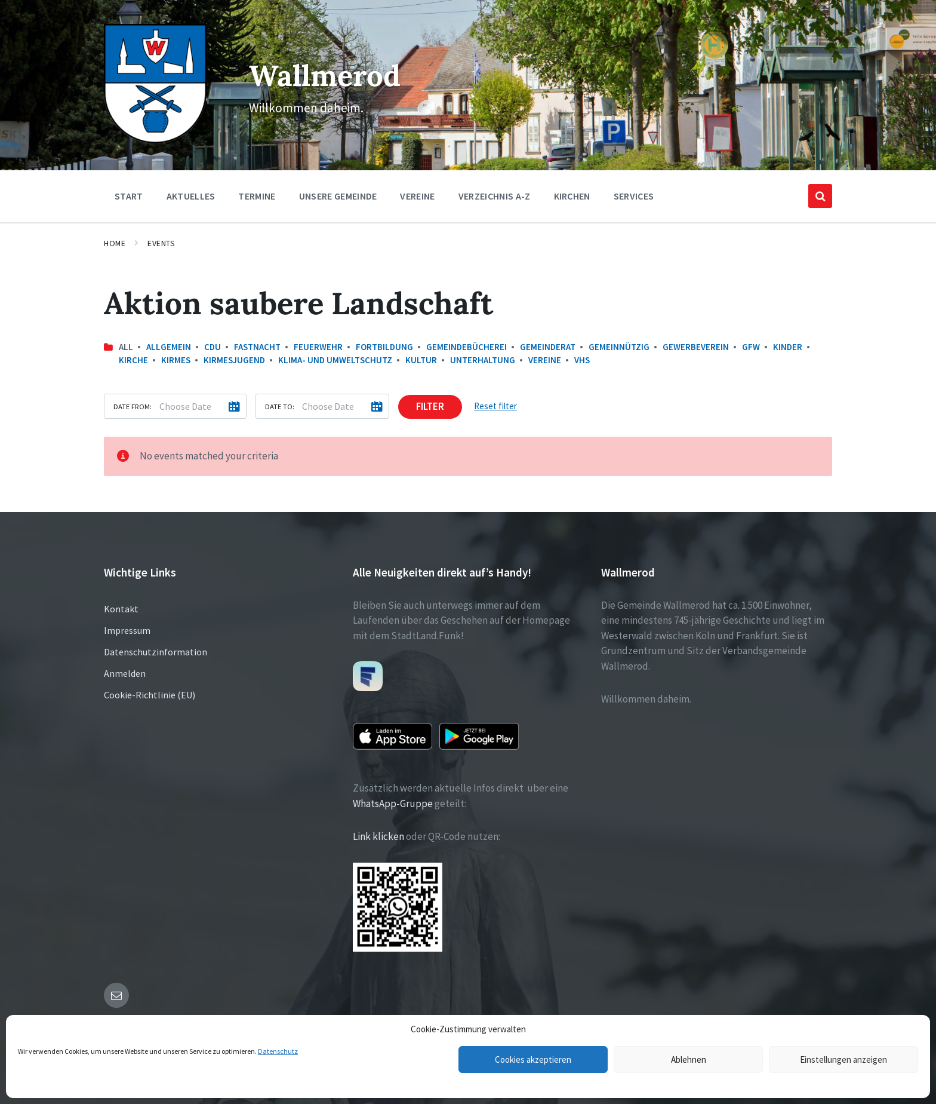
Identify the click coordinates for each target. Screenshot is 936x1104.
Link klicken (378, 836)
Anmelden (125, 673)
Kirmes (175, 360)
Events (161, 243)
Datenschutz (278, 1051)
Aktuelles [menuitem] (191, 196)
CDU (212, 346)
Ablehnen (688, 1059)
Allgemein (168, 346)
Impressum (127, 630)
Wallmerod (324, 75)
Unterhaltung (482, 360)
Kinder (787, 346)
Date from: (132, 406)
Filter (430, 406)
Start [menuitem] (129, 196)
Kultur (421, 360)
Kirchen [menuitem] (572, 196)
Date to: (279, 406)
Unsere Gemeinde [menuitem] (338, 196)
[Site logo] (155, 139)
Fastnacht (257, 346)
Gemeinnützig (619, 346)
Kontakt (121, 609)
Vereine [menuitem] (417, 196)
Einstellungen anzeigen (843, 1059)
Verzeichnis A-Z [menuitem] (494, 196)
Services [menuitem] (634, 196)
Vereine (544, 360)
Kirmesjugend (234, 360)
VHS (582, 360)
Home (114, 243)
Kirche (133, 360)
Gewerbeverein (696, 346)
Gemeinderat (547, 346)
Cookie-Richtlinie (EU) (149, 695)
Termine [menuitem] (256, 196)
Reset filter (495, 406)
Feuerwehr (318, 346)
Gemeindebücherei (466, 346)
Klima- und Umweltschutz (335, 360)
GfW (751, 346)
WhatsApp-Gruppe (393, 803)
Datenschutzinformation (155, 652)
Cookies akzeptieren (533, 1059)
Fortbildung (384, 346)
